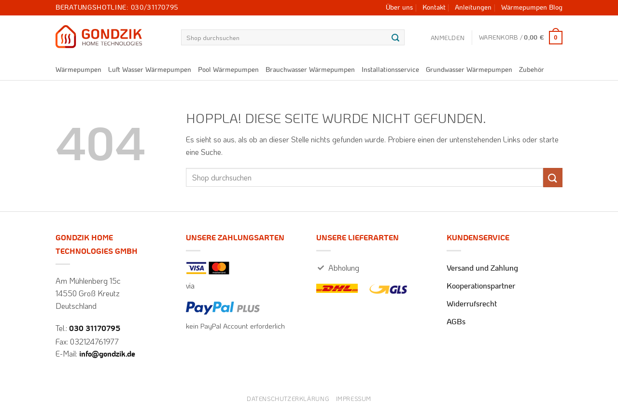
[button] (447, 37)
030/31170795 (155, 7)
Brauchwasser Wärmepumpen (310, 70)
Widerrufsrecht (472, 304)
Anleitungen (473, 7)
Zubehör (531, 70)
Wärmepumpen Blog (531, 7)
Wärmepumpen (78, 70)
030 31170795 (94, 328)
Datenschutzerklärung (288, 398)
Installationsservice (390, 70)
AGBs (456, 322)
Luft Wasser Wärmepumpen (149, 70)
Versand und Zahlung (482, 268)
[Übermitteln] (395, 37)
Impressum (354, 398)
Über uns (399, 7)
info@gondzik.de (107, 354)
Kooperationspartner (481, 286)
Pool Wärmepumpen (228, 70)
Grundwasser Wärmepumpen (469, 70)
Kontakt (434, 7)
